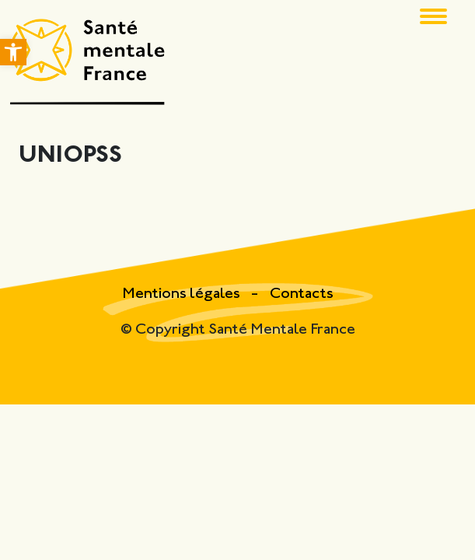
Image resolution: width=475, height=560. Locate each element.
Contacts (302, 294)
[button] (13, 52)
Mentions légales (182, 294)
